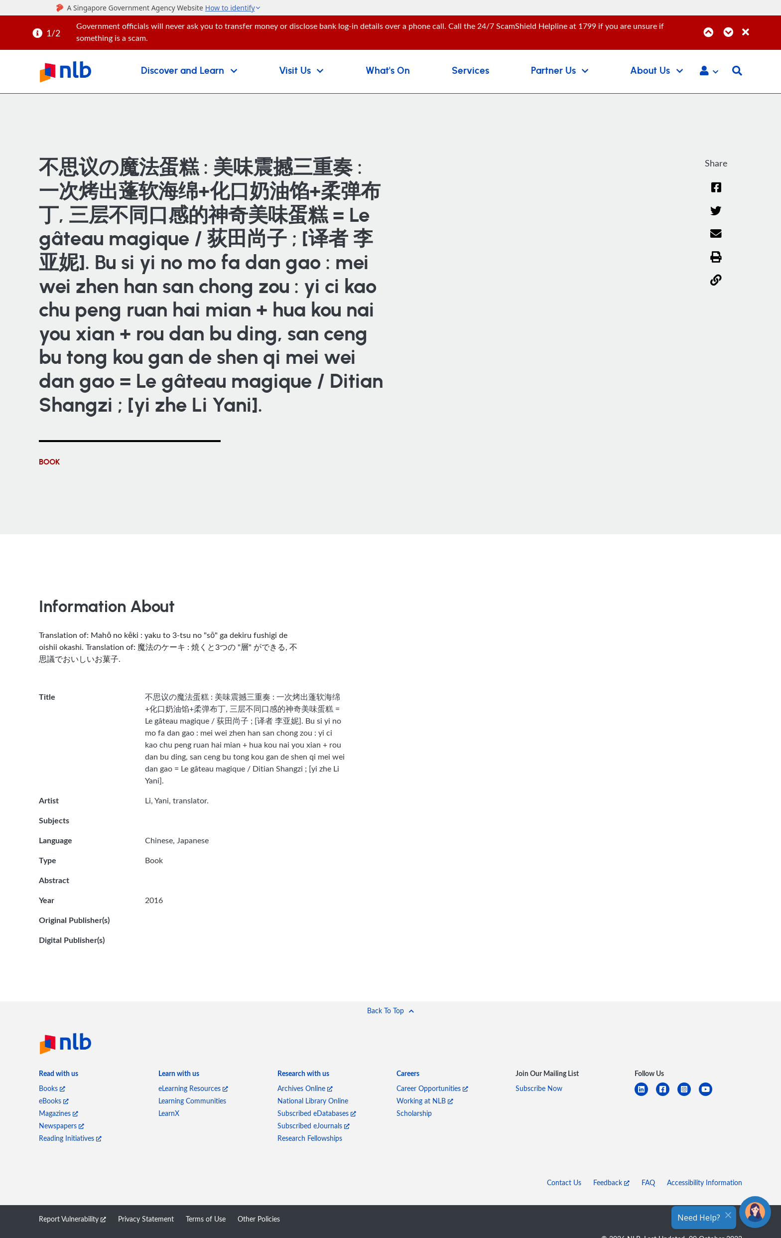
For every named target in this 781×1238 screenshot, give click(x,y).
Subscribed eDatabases (316, 1113)
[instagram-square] (688, 1095)
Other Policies (259, 1219)
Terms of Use (206, 1219)
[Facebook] (716, 193)
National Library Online (312, 1100)
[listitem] (58, 1075)
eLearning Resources (193, 1088)
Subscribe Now (539, 1088)
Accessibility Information (704, 1182)
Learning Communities (192, 1100)
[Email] (716, 240)
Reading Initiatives (70, 1138)
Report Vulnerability (72, 1219)
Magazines (58, 1113)
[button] (709, 72)
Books (52, 1088)
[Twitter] (716, 217)
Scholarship (414, 1113)
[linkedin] (645, 1095)
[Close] (760, 26)
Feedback (611, 1182)
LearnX (168, 1113)
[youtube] (709, 1095)
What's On (388, 71)
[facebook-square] (666, 1095)
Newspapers (61, 1125)
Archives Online (305, 1088)
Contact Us (564, 1182)
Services (470, 71)
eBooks (54, 1100)
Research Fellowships (309, 1138)
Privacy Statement (146, 1219)
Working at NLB (424, 1100)
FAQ (648, 1182)
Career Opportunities (432, 1088)
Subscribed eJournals (313, 1125)
